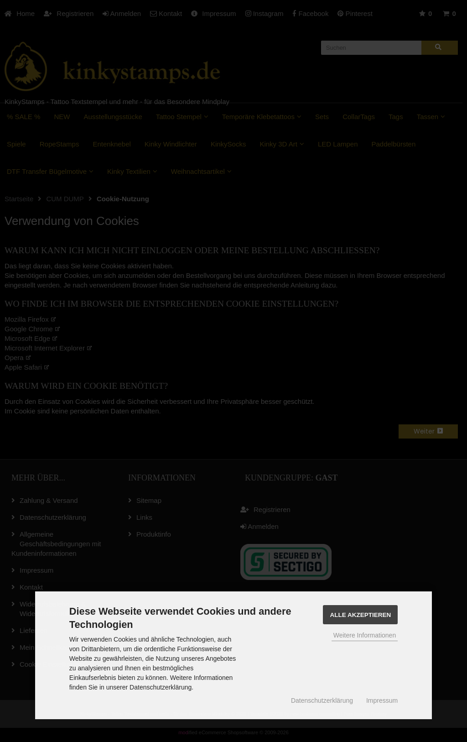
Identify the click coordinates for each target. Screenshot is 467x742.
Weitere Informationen (364, 635)
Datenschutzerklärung (322, 700)
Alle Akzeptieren (360, 614)
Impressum (382, 700)
